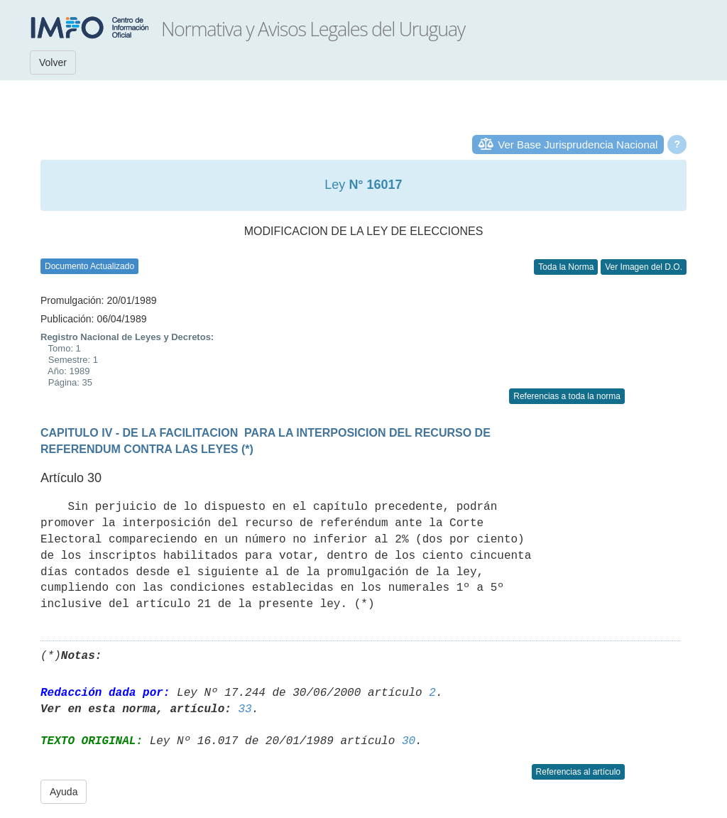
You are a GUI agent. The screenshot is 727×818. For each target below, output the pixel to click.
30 (408, 741)
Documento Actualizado (89, 266)
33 (244, 709)
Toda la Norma (566, 267)
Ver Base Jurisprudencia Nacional (577, 144)
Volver (53, 62)
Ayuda (63, 791)
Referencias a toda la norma (567, 396)
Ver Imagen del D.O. (643, 267)
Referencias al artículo (578, 772)
